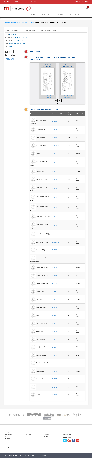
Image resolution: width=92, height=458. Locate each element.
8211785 (54, 379)
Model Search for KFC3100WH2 (23, 22)
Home (7, 22)
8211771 (54, 299)
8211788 (54, 267)
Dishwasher (7, 432)
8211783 (54, 179)
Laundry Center (27, 434)
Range (6, 430)
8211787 (54, 153)
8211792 (54, 197)
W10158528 (55, 315)
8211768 (54, 250)
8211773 (54, 138)
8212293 (54, 283)
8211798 (54, 339)
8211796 (54, 307)
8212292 (54, 225)
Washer (26, 432)
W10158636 (55, 291)
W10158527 (55, 242)
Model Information (11, 30)
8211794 (54, 259)
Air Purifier (46, 436)
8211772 (54, 387)
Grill (6, 446)
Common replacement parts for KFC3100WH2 (41, 30)
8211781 (54, 162)
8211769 (54, 234)
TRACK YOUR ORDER (81, 1)
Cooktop (6, 444)
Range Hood (7, 447)
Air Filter (45, 432)
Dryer (25, 430)
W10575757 (55, 129)
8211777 (54, 371)
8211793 (54, 331)
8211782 (54, 171)
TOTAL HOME (74, 14)
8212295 (54, 121)
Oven (6, 442)
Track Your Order (67, 434)
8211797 (54, 216)
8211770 (54, 394)
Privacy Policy (66, 432)
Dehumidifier (46, 434)
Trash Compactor (8, 434)
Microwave (7, 440)
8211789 (54, 188)
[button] (57, 103)
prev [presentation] (55, 100)
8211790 (54, 323)
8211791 (54, 276)
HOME (33, 14)
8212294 (54, 347)
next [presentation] (59, 100)
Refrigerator (7, 438)
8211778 (54, 363)
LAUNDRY (59, 14)
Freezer (6, 436)
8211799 (54, 355)
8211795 (54, 207)
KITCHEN (45, 14)
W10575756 (55, 145)
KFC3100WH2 (9, 59)
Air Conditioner (47, 430)
